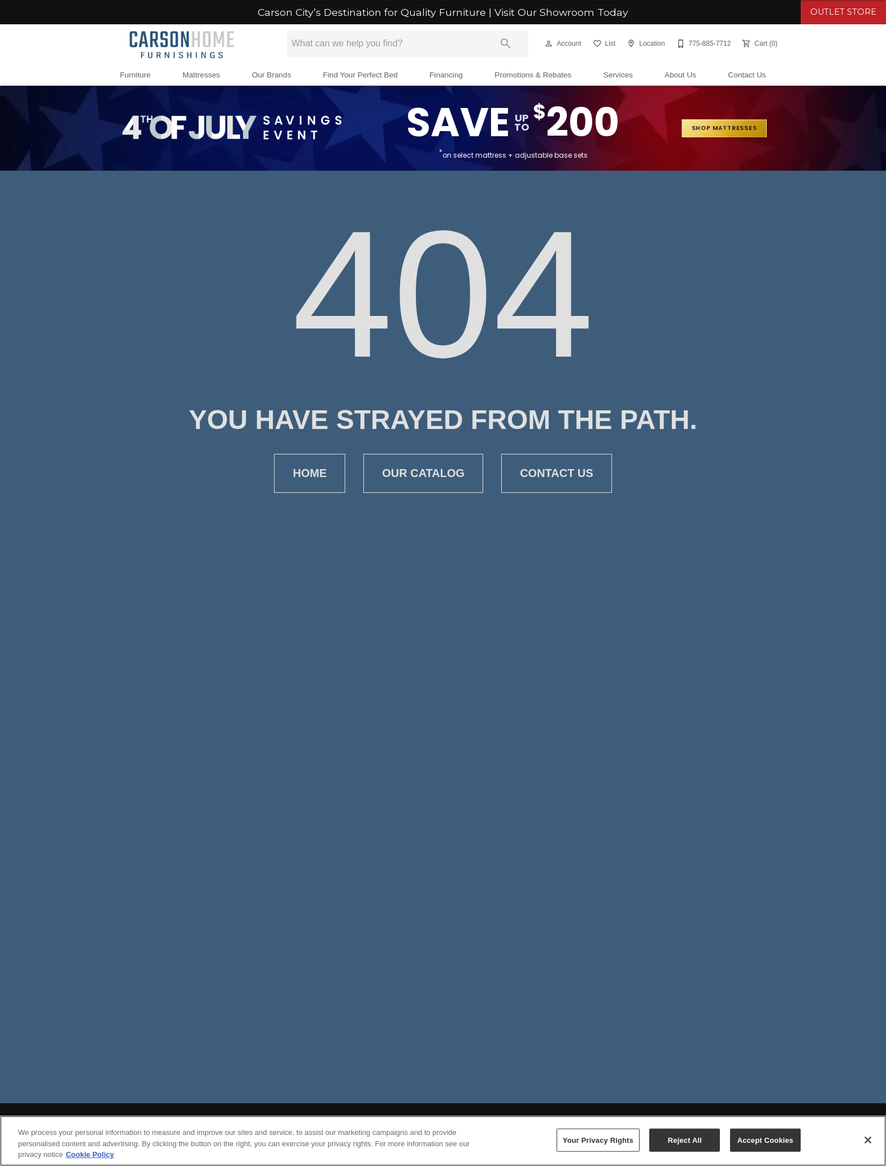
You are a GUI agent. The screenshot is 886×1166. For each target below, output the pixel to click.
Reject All (685, 1139)
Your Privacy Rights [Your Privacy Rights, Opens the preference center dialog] (598, 1139)
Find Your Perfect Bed (360, 75)
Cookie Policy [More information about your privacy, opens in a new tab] (90, 1154)
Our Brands (272, 75)
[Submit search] (506, 43)
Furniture (135, 75)
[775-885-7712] (702, 43)
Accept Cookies (765, 1139)
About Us (680, 75)
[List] (603, 43)
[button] (548, 43)
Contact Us (747, 75)
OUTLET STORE (843, 12)
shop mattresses (724, 128)
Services (618, 75)
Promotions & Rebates (532, 75)
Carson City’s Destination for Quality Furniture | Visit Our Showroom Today (443, 12)
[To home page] (181, 43)
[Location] (644, 43)
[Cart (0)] (759, 43)
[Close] (867, 1140)
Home (310, 473)
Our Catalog (423, 473)
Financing (446, 75)
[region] (443, 1141)
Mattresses (201, 75)
